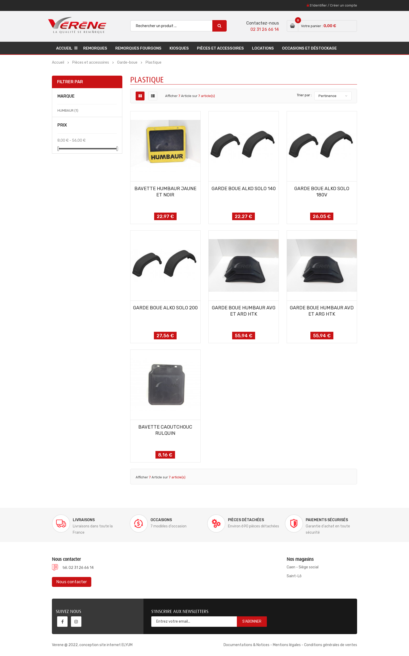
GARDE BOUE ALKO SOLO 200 (165, 308)
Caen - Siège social (302, 567)
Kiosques (179, 48)
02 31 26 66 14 (264, 29)
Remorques (95, 48)
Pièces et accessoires (220, 48)
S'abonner (251, 621)
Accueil (64, 48)
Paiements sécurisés (327, 520)
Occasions (161, 520)
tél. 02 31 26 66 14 (78, 567)
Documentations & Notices (246, 645)
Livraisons (84, 520)
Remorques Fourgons (138, 48)
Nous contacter (71, 581)
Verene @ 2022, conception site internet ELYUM (92, 645)
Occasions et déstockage (309, 48)
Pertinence (327, 96)
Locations (263, 48)
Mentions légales (287, 645)
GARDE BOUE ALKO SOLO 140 (244, 188)
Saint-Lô (294, 576)
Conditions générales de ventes (330, 645)
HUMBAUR (67, 110)
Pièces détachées (246, 520)
